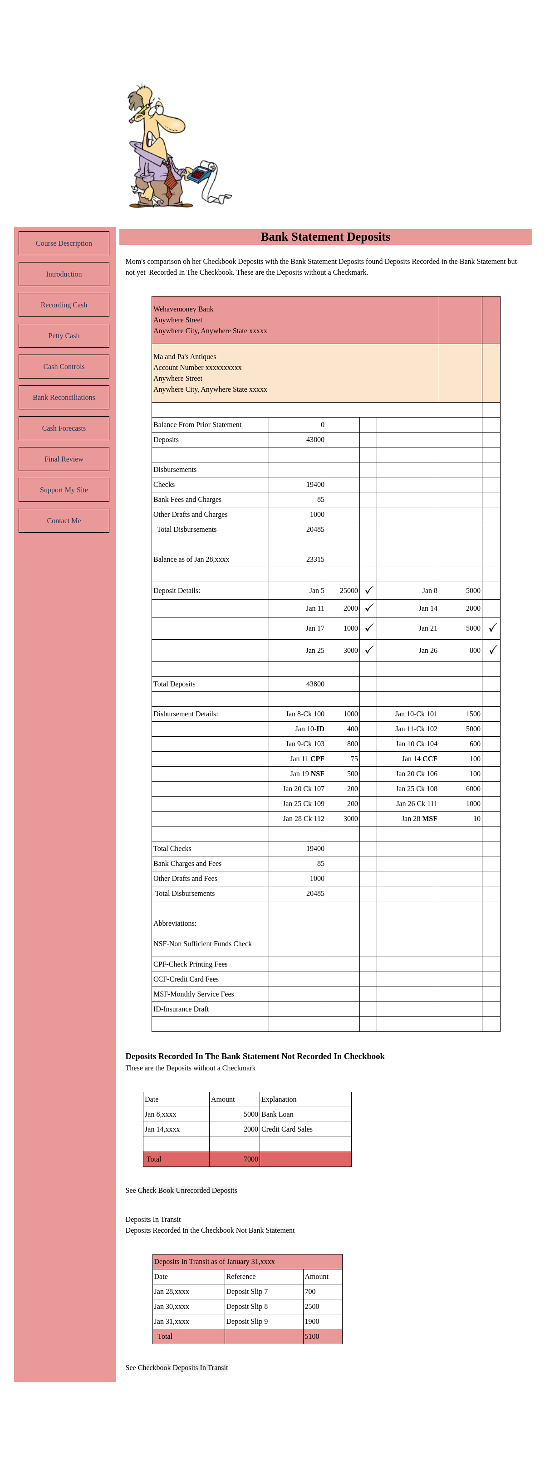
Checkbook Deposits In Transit (183, 1367)
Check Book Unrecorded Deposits (187, 1190)
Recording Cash (64, 305)
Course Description (64, 243)
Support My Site (64, 490)
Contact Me (64, 521)
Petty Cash (64, 336)
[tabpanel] (326, 267)
